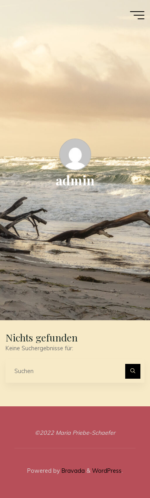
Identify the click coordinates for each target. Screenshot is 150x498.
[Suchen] (132, 371)
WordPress (107, 470)
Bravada (72, 470)
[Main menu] (137, 15)
